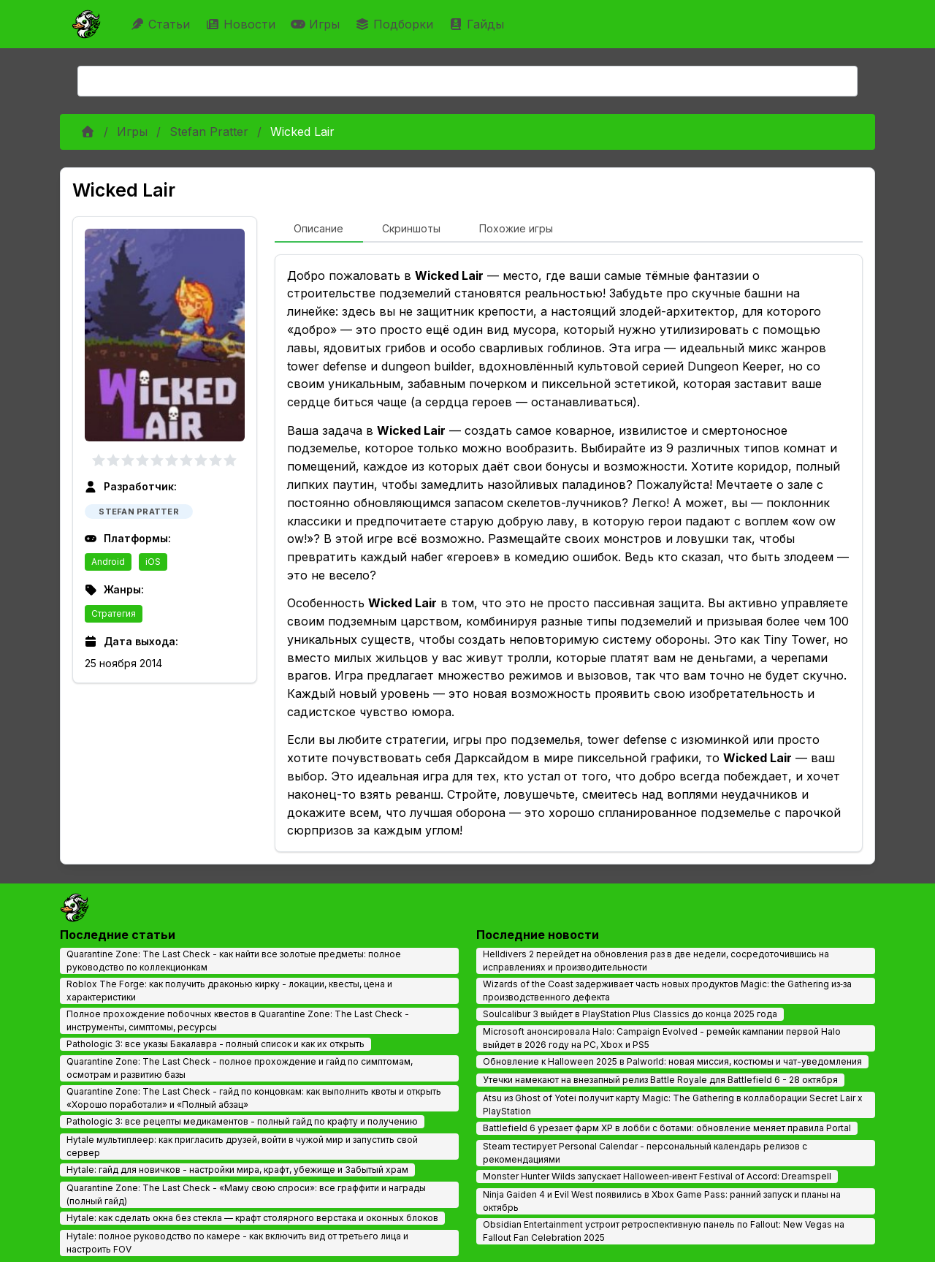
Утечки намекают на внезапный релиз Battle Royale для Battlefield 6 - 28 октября (660, 1079)
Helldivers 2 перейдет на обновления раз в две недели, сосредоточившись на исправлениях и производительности (656, 961)
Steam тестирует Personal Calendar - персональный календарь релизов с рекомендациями (645, 1153)
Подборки (396, 24)
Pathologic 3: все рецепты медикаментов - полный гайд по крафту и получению (242, 1121)
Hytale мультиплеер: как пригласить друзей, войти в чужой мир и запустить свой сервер (242, 1146)
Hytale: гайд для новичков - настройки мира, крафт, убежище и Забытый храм (237, 1169)
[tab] (319, 229)
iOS (153, 561)
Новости (242, 24)
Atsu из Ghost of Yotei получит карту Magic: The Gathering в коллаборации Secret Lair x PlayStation (673, 1104)
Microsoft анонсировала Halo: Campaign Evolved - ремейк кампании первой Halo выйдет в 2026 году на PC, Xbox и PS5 (662, 1038)
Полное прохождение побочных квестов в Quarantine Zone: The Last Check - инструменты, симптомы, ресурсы (237, 1020)
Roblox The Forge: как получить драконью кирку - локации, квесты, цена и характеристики (229, 990)
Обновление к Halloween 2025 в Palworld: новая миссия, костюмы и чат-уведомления (672, 1061)
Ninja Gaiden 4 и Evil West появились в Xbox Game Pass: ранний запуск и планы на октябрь (662, 1201)
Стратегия (113, 613)
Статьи (162, 24)
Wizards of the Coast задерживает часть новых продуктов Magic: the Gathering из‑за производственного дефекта (667, 990)
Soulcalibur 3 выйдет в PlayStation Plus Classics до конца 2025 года (630, 1013)
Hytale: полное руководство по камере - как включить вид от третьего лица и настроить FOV (237, 1243)
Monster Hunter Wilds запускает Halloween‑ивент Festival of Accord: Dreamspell (657, 1176)
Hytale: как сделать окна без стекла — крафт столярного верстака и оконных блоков (252, 1217)
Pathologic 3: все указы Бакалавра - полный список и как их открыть (215, 1043)
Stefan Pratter (208, 131)
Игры (317, 24)
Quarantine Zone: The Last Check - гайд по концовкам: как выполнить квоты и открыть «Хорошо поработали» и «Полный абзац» (253, 1098)
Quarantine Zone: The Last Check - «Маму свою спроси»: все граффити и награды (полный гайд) (246, 1194)
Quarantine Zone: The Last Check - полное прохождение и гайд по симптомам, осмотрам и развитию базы (239, 1068)
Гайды (478, 24)
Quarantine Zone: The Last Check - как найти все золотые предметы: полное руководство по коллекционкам (233, 961)
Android (108, 561)
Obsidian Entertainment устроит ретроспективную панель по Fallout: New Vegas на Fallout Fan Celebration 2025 (663, 1231)
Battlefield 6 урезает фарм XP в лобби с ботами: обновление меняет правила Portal (667, 1127)
